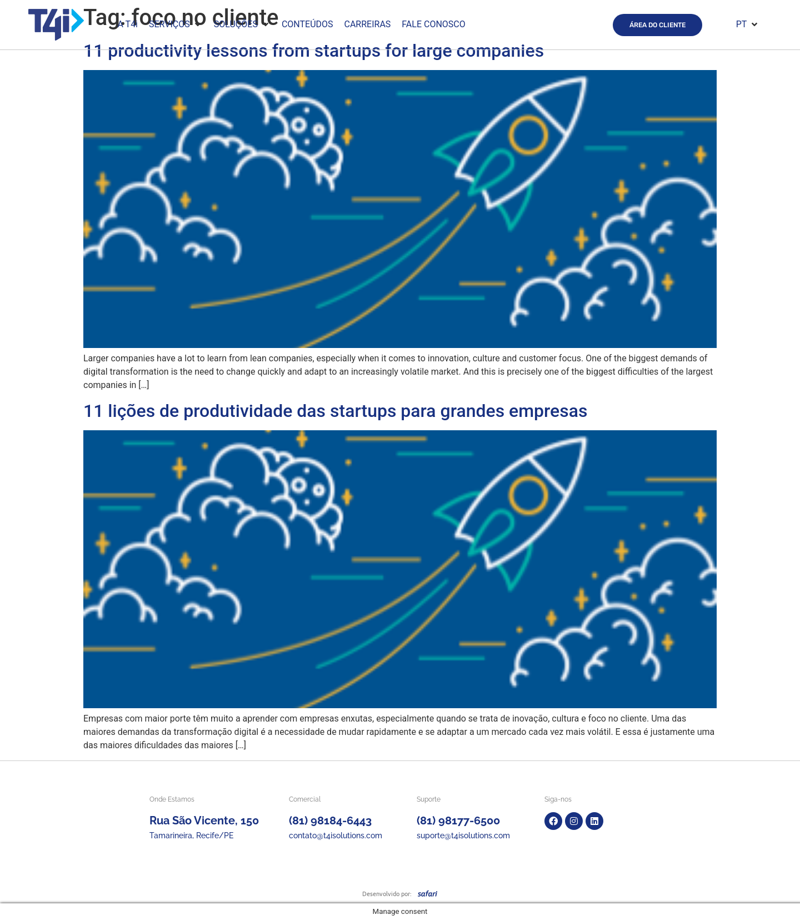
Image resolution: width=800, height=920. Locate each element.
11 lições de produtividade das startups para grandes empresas (335, 410)
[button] (175, 24)
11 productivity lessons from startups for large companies (313, 50)
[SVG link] (427, 893)
